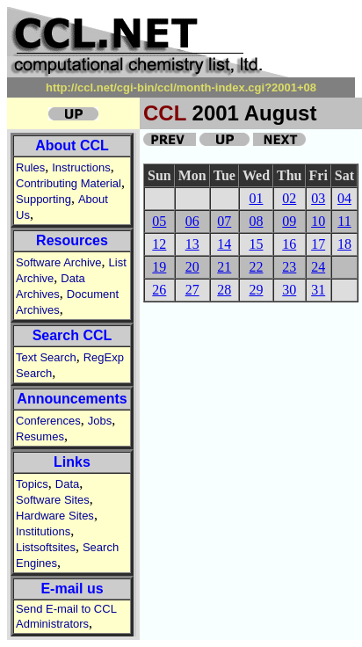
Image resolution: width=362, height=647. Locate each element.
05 (159, 221)
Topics (32, 484)
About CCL (72, 145)
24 (318, 266)
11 (344, 221)
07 (224, 221)
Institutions (43, 531)
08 (256, 221)
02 (289, 198)
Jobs (100, 420)
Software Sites (53, 499)
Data (67, 484)
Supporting (43, 199)
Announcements (72, 398)
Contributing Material (68, 183)
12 (159, 243)
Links (72, 461)
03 (318, 198)
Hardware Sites (55, 515)
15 (256, 243)
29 (256, 289)
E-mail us (71, 588)
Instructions (81, 167)
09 (289, 221)
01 (256, 198)
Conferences (48, 420)
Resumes (40, 436)
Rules (30, 167)
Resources (72, 240)
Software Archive (59, 262)
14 (224, 243)
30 (289, 289)
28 (224, 289)
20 (192, 266)
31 (318, 289)
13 (192, 243)
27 (192, 289)
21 (224, 266)
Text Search (46, 357)
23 (289, 266)
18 (344, 243)
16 (289, 243)
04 (344, 198)
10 (318, 221)
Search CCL (72, 335)
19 (159, 266)
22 (256, 266)
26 (159, 289)
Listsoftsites (46, 547)
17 (318, 243)
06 (192, 221)
